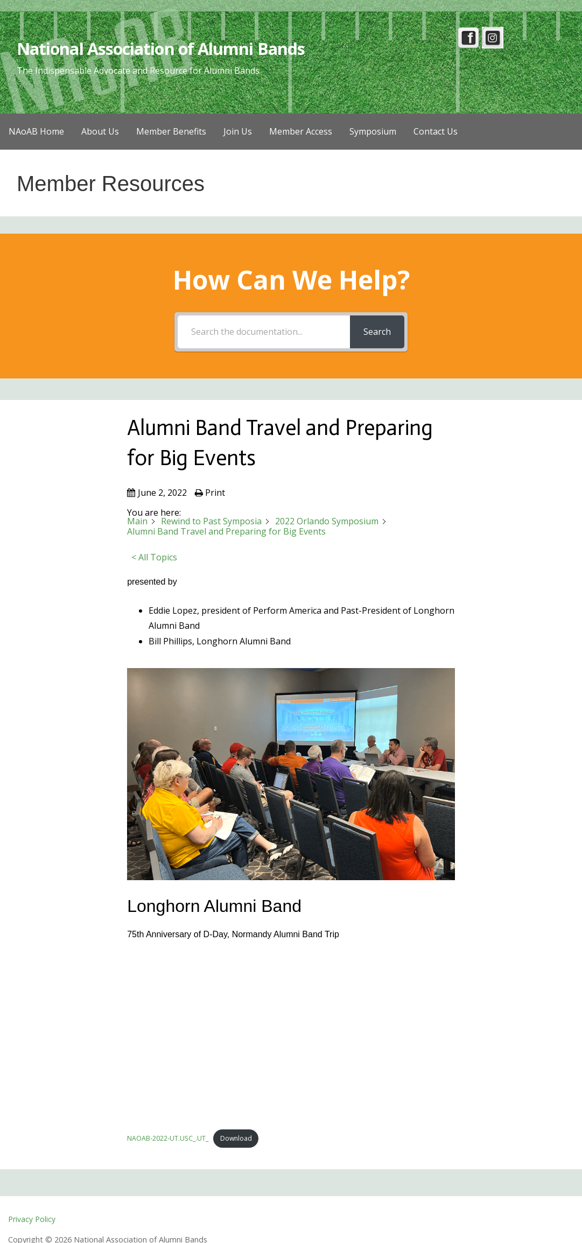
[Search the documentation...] (263, 331)
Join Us (237, 131)
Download (238, 1139)
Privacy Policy (31, 1219)
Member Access (300, 131)
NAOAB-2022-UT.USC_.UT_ (168, 1139)
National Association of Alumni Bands (165, 48)
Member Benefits (171, 131)
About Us (100, 131)
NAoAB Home (36, 131)
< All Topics (154, 557)
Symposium (372, 131)
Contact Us (435, 131)
